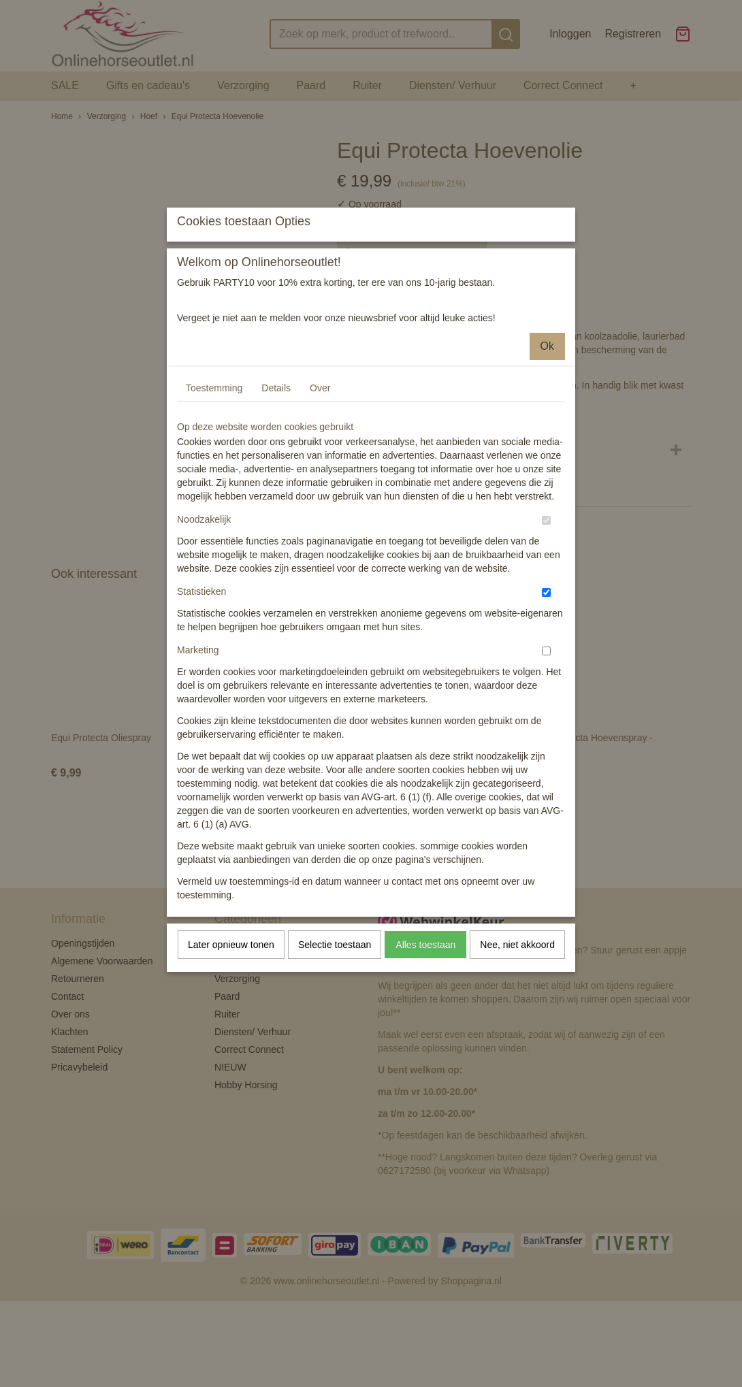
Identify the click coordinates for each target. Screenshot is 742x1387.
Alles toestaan (425, 1065)
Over (320, 509)
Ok (547, 467)
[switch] (546, 641)
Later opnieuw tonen (231, 1065)
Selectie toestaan (334, 1065)
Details (276, 509)
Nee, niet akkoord (517, 1065)
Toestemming (214, 509)
